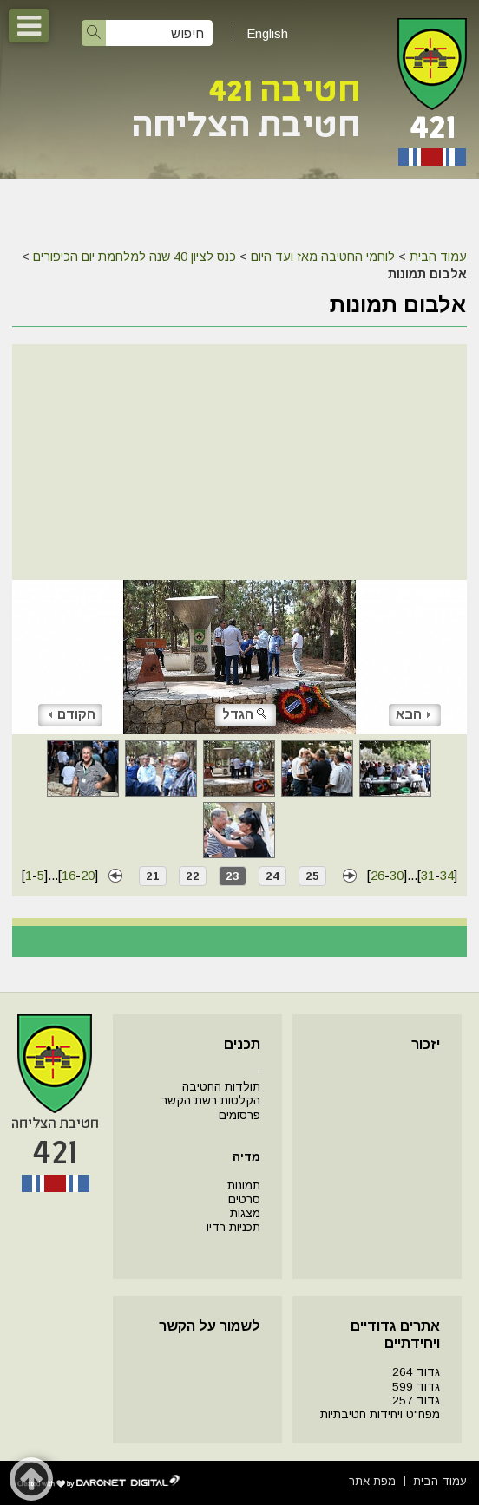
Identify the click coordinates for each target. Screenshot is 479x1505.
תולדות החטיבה (221, 1086)
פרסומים (239, 1115)
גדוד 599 (416, 1386)
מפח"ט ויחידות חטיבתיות (380, 1414)
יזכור (425, 1044)
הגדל (245, 714)
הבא (413, 714)
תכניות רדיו (233, 1227)
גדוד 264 (416, 1371)
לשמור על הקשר (209, 1326)
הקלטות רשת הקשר (210, 1100)
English (267, 33)
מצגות (245, 1213)
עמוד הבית (438, 257)
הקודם (72, 714)
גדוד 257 (416, 1400)
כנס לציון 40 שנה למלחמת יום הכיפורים (134, 257)
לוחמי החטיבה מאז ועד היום (323, 257)
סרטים (244, 1199)
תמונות (243, 1185)
